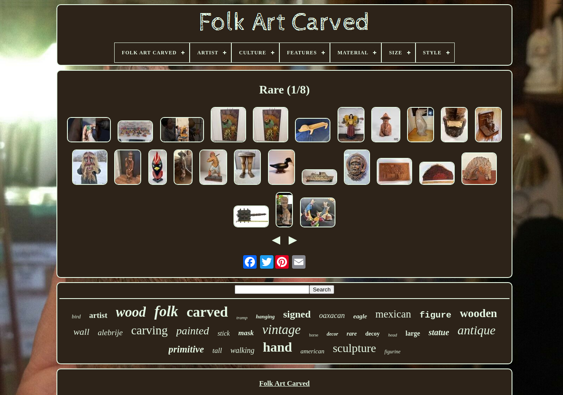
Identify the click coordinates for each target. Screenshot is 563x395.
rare (352, 334)
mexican (393, 314)
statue (439, 332)
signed (297, 314)
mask (246, 333)
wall (81, 331)
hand (277, 347)
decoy (372, 334)
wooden (478, 313)
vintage (281, 329)
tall (217, 351)
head (392, 334)
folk (166, 311)
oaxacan (332, 315)
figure (436, 315)
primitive (186, 349)
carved (207, 312)
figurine (392, 352)
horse (314, 335)
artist (98, 315)
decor (332, 334)
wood (131, 312)
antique (477, 330)
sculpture (354, 348)
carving (149, 330)
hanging (265, 316)
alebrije (110, 332)
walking (243, 350)
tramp (241, 317)
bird (76, 316)
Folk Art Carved (284, 383)
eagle (360, 316)
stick (223, 333)
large (412, 333)
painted (192, 331)
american (312, 351)
